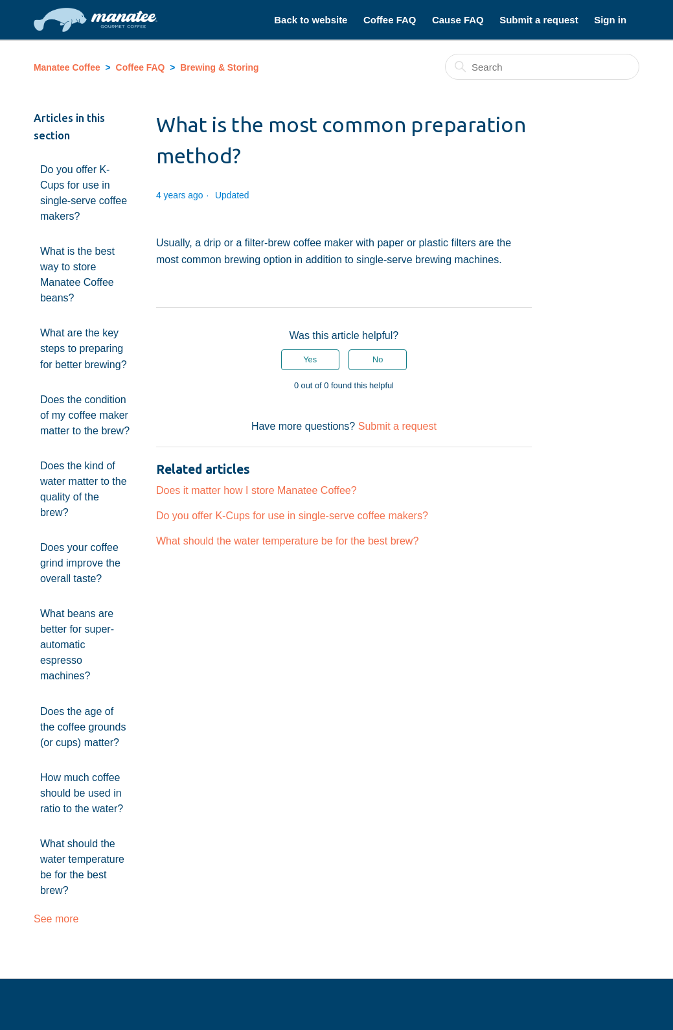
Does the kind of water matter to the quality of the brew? (83, 489)
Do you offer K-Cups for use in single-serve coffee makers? (83, 192)
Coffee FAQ (389, 19)
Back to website (310, 19)
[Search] (542, 67)
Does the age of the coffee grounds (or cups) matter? (83, 726)
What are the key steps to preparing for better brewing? (83, 348)
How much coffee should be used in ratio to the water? (81, 792)
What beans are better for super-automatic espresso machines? (77, 644)
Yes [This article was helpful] (310, 359)
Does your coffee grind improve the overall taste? (80, 562)
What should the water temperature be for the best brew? (82, 866)
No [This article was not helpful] (377, 359)
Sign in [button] (610, 19)
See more (56, 918)
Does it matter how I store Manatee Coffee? (256, 490)
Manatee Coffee (67, 67)
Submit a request (538, 19)
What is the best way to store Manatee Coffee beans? (77, 274)
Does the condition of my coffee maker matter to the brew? (85, 414)
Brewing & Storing (219, 67)
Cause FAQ (458, 19)
